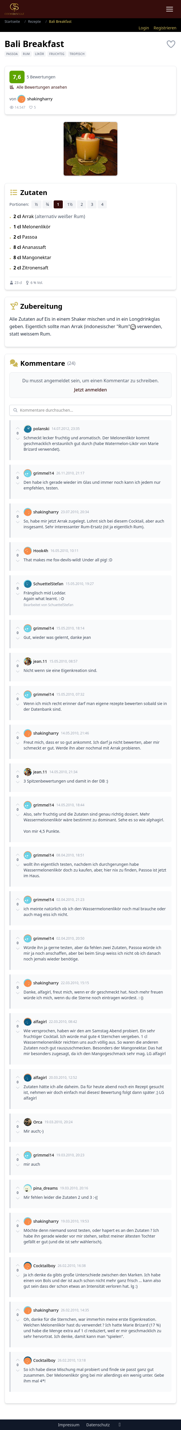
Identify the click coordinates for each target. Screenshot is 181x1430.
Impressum (68, 1424)
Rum (26, 54)
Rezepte (34, 21)
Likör (39, 54)
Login (143, 28)
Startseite (12, 21)
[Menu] (169, 9)
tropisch (77, 54)
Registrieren (165, 28)
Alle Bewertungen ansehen (38, 87)
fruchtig (56, 54)
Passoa (12, 54)
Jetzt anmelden (90, 390)
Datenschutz (98, 1424)
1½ (70, 204)
